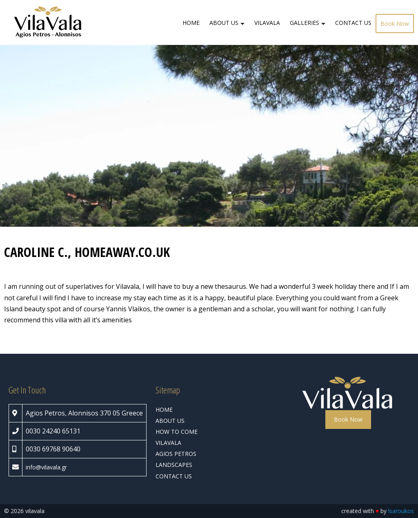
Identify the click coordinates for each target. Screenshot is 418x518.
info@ (33, 467)
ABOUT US (223, 23)
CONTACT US (353, 23)
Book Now (394, 23)
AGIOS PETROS (176, 454)
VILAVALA (267, 23)
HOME (191, 23)
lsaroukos (401, 511)
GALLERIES (304, 23)
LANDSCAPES (174, 465)
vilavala (50, 467)
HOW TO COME (177, 431)
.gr (63, 467)
